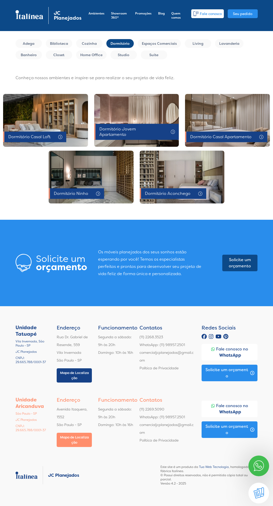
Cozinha (89, 43)
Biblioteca (59, 43)
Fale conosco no (229, 352)
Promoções (143, 13)
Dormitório (120, 43)
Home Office (91, 55)
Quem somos (176, 15)
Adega (28, 43)
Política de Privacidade (159, 368)
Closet (58, 55)
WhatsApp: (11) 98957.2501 (162, 344)
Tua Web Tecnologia (214, 467)
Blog (161, 13)
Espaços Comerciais (159, 43)
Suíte (153, 55)
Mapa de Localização (74, 375)
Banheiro (29, 55)
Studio (123, 55)
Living (198, 43)
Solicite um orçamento (240, 263)
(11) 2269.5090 (151, 409)
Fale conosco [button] (207, 13)
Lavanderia (229, 43)
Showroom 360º (119, 15)
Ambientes (96, 13)
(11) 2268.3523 (151, 337)
